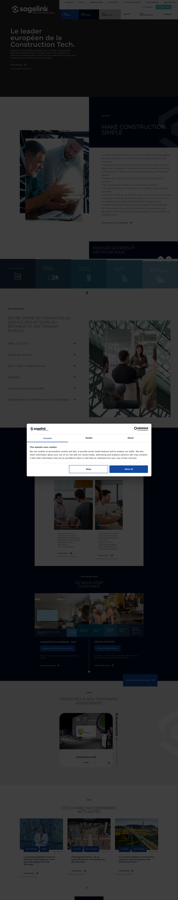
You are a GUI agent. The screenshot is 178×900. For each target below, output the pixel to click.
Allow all (129, 469)
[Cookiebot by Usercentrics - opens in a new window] (136, 429)
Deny (88, 469)
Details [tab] (89, 438)
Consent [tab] (47, 438)
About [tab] (131, 438)
